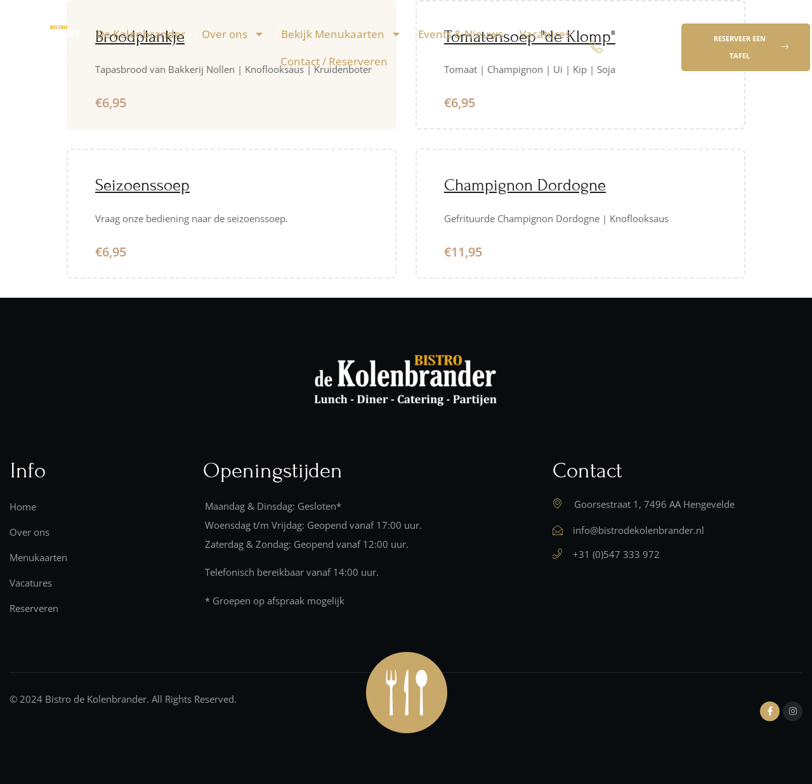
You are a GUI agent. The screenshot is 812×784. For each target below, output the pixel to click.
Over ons (233, 34)
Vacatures (545, 34)
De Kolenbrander (140, 34)
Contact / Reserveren (334, 61)
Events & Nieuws (460, 34)
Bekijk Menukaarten (341, 34)
